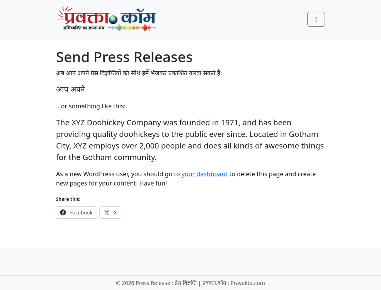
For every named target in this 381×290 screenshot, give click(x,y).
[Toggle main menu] (316, 19)
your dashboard (205, 174)
